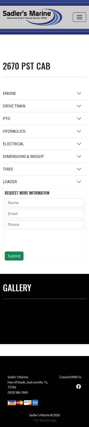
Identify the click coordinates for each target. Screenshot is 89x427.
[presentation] (41, 240)
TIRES (8, 169)
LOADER (10, 182)
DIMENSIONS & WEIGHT (23, 156)
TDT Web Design (44, 420)
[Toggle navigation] (79, 17)
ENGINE (9, 93)
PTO (6, 118)
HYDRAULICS (14, 131)
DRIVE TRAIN (14, 106)
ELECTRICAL (13, 144)
